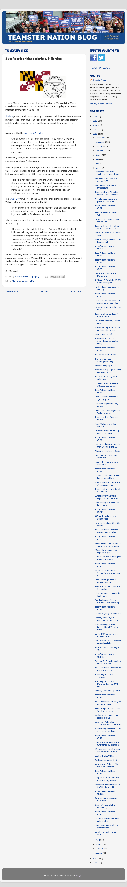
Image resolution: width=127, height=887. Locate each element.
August (99, 155)
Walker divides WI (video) (106, 756)
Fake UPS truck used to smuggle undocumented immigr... (106, 341)
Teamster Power (100, 80)
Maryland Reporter (33, 133)
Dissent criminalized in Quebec (108, 451)
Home (44, 291)
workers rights (27, 281)
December (100, 138)
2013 (95, 130)
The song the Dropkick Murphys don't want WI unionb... (106, 684)
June (98, 164)
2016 (95, 117)
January (99, 853)
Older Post (76, 291)
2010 (95, 863)
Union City (14, 199)
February (100, 849)
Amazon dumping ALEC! (105, 366)
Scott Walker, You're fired (106, 760)
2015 (95, 121)
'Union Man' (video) (103, 334)
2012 (95, 134)
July (97, 159)
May (98, 168)
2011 (95, 858)
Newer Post (12, 291)
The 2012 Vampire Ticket (105, 355)
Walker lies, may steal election (108, 614)
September (101, 151)
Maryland (16, 281)
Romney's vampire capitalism (107, 691)
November (100, 142)
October (99, 146)
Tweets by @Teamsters (100, 68)
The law (9, 116)
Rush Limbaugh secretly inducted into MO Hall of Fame (106, 627)
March (99, 844)
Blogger (79, 876)
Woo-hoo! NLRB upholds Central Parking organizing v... (107, 573)
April (98, 840)
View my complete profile (101, 104)
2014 (95, 125)
